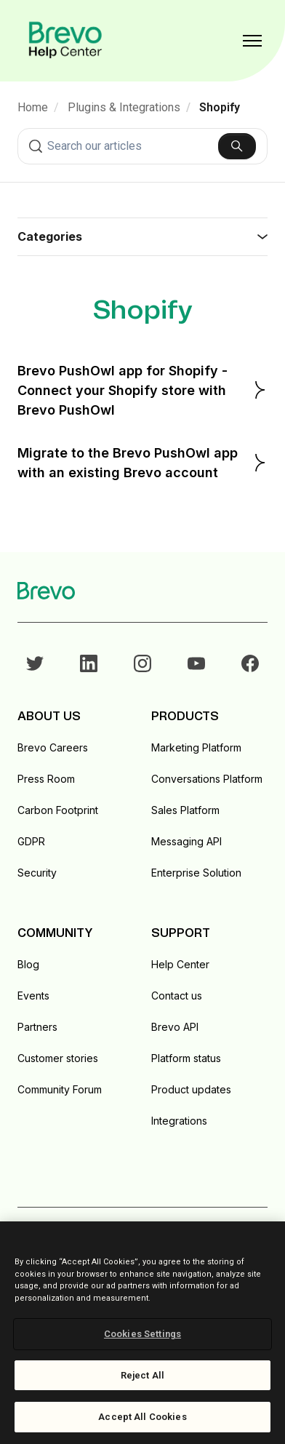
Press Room (46, 779)
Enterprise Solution (196, 872)
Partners (37, 1027)
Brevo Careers (52, 747)
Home (32, 107)
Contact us (176, 995)
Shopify (219, 107)
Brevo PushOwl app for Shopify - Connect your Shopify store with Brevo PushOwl (142, 390)
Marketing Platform (196, 747)
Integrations (179, 1120)
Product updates (191, 1089)
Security (37, 872)
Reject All (142, 1375)
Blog (28, 964)
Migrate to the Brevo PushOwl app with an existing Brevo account (142, 462)
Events (33, 995)
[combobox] (142, 146)
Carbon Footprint (57, 810)
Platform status (186, 1058)
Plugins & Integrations (124, 107)
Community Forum (59, 1089)
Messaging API (186, 841)
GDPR (31, 841)
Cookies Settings (142, 1333)
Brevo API (174, 1027)
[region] (142, 1332)
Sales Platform (185, 810)
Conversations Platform (206, 779)
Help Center (180, 964)
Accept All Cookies (142, 1416)
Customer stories (57, 1058)
